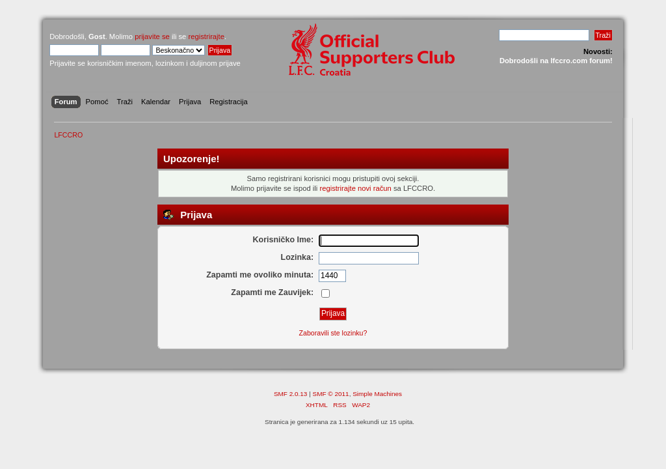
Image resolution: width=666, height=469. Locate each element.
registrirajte (206, 36)
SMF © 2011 (331, 393)
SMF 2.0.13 (291, 393)
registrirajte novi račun (355, 188)
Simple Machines (377, 393)
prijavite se (152, 36)
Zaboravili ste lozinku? (333, 333)
